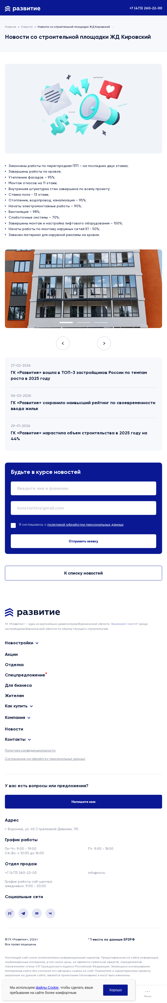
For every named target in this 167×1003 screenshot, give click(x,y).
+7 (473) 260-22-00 (145, 8)
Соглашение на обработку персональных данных (45, 759)
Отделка (14, 664)
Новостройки (19, 643)
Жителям (14, 695)
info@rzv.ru (96, 873)
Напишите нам (83, 801)
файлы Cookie (47, 987)
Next (104, 343)
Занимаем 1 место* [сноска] (124, 624)
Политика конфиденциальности (30, 750)
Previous (63, 343)
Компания (15, 717)
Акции (11, 654)
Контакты (15, 739)
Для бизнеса (18, 685)
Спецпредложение (25, 675)
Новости (14, 729)
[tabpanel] (83, 288)
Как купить (16, 706)
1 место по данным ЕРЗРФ (112, 939)
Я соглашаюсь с (71, 524)
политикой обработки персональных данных (85, 524)
